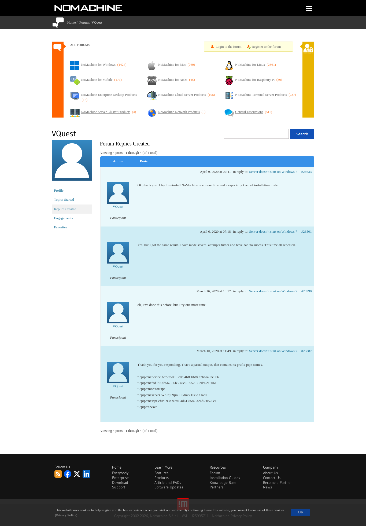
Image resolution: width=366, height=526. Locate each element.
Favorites (60, 227)
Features (161, 472)
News (267, 487)
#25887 (306, 351)
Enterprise (120, 477)
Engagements (63, 218)
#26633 (306, 172)
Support (118, 487)
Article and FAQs (167, 482)
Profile (59, 190)
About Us (270, 472)
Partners (216, 487)
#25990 (306, 291)
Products (161, 477)
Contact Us (271, 477)
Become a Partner (277, 482)
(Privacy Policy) (66, 515)
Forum (84, 22)
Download (120, 482)
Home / (73, 22)
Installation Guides (225, 477)
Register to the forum (266, 47)
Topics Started (64, 200)
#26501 (306, 231)
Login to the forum (229, 47)
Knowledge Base (223, 482)
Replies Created (65, 209)
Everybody (120, 472)
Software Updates (168, 487)
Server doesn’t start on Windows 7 (273, 172)
